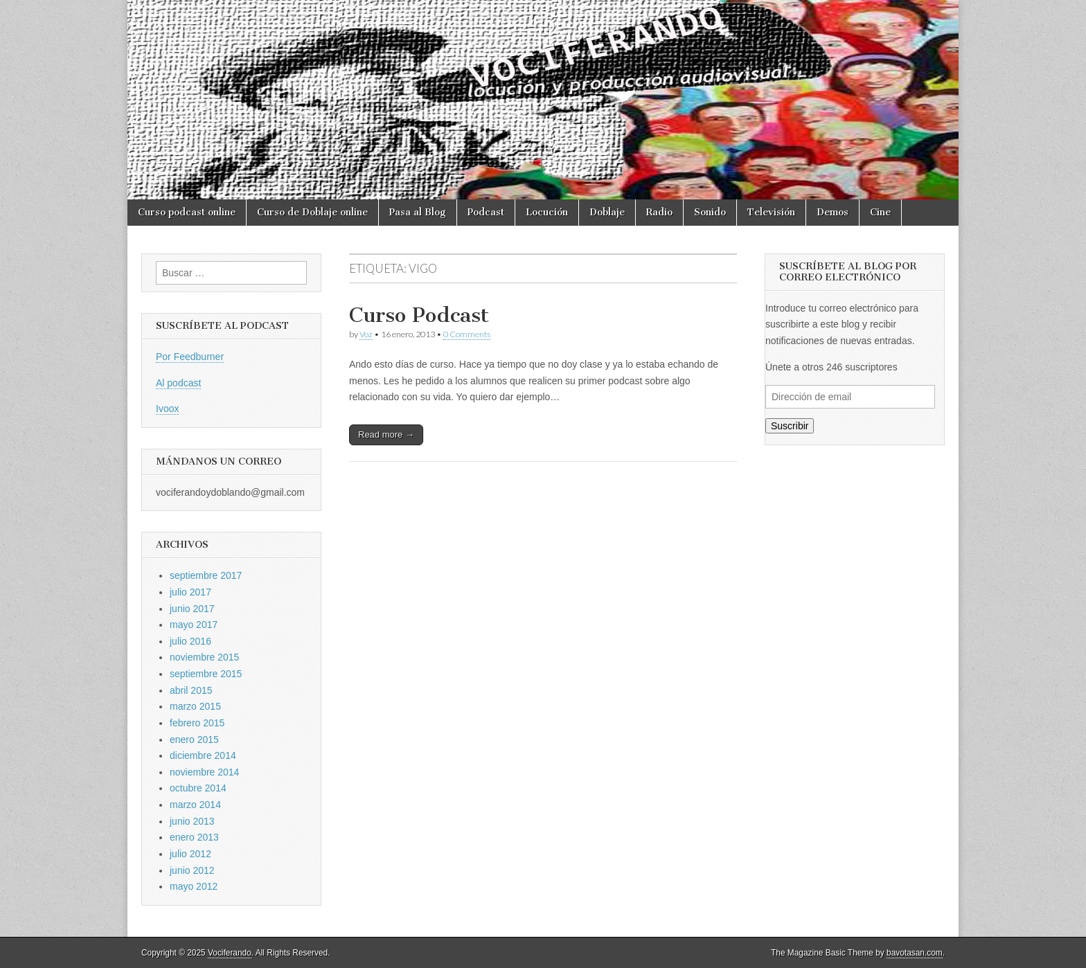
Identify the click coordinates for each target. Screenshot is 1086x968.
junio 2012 (192, 870)
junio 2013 (192, 821)
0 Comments (466, 334)
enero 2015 (194, 739)
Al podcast (178, 382)
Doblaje (607, 212)
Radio (659, 212)
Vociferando (229, 953)
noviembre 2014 (204, 772)
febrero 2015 (197, 722)
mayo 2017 (193, 624)
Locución (547, 212)
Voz (366, 334)
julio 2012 (190, 853)
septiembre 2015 (206, 673)
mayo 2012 (193, 886)
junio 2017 (192, 608)
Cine (880, 212)
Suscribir (789, 425)
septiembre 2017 (206, 575)
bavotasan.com (915, 953)
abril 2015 (191, 690)
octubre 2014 (198, 788)
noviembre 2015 (204, 657)
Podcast (486, 212)
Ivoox (167, 408)
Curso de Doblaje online (312, 212)
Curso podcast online (186, 212)
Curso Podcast (419, 315)
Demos (832, 212)
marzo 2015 (195, 706)
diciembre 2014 (203, 755)
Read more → (386, 434)
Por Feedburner (190, 356)
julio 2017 (190, 592)
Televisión (771, 212)
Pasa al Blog (417, 212)
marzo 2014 (195, 804)
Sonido (710, 212)
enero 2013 (194, 837)
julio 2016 (190, 641)
